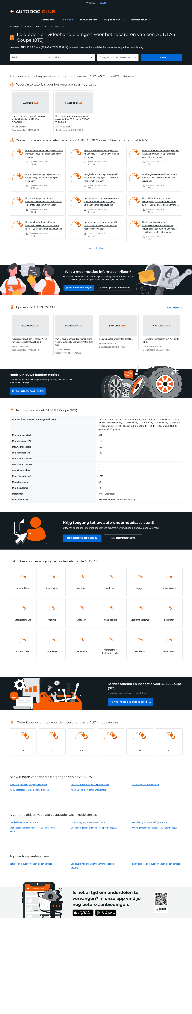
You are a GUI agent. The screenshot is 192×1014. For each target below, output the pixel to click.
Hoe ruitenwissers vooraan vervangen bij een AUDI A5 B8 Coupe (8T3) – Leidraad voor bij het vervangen (101, 201)
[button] (114, 20)
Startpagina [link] (14, 26)
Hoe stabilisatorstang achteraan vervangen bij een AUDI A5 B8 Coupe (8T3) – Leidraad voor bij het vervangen (43, 225)
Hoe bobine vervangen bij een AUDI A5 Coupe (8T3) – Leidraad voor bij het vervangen (42, 177)
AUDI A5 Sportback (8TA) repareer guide (28, 784)
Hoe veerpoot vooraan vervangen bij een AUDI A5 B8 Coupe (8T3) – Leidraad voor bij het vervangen (102, 225)
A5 (46, 26)
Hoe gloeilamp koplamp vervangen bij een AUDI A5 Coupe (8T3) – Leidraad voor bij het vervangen (101, 177)
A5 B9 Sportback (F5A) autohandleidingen (29, 789)
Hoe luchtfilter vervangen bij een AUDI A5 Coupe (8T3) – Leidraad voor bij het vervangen (101, 153)
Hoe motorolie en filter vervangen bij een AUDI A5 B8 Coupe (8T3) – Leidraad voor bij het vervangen (160, 153)
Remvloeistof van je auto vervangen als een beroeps (156, 863)
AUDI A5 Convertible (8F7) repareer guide (90, 784)
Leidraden (28, 26)
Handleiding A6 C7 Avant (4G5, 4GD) (88, 822)
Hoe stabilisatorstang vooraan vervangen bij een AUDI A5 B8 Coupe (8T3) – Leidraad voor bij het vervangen (160, 201)
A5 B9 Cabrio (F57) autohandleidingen (88, 789)
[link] (48, 20)
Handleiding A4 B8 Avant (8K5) (24, 822)
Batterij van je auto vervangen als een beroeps (31, 863)
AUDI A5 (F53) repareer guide (145, 784)
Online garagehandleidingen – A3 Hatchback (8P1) (155, 827)
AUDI (38, 26)
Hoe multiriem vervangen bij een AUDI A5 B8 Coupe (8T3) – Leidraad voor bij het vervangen (44, 153)
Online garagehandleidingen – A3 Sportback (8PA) (94, 827)
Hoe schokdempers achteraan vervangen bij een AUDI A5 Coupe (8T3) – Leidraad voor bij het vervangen (43, 201)
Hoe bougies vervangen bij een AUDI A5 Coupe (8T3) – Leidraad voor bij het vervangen (160, 177)
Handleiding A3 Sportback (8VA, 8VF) (149, 822)
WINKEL (90, 3)
